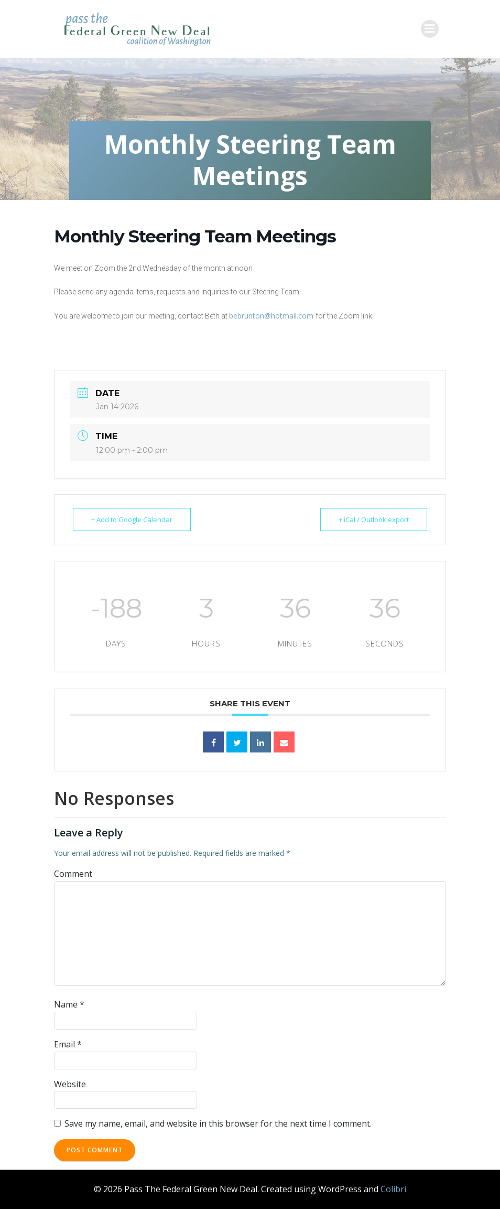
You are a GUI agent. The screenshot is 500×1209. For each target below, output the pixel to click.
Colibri (393, 1189)
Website (70, 1084)
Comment (73, 873)
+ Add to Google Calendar (131, 519)
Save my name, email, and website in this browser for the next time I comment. (218, 1123)
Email (68, 1044)
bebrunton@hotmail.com (272, 316)
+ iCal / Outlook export (374, 519)
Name (69, 1004)
